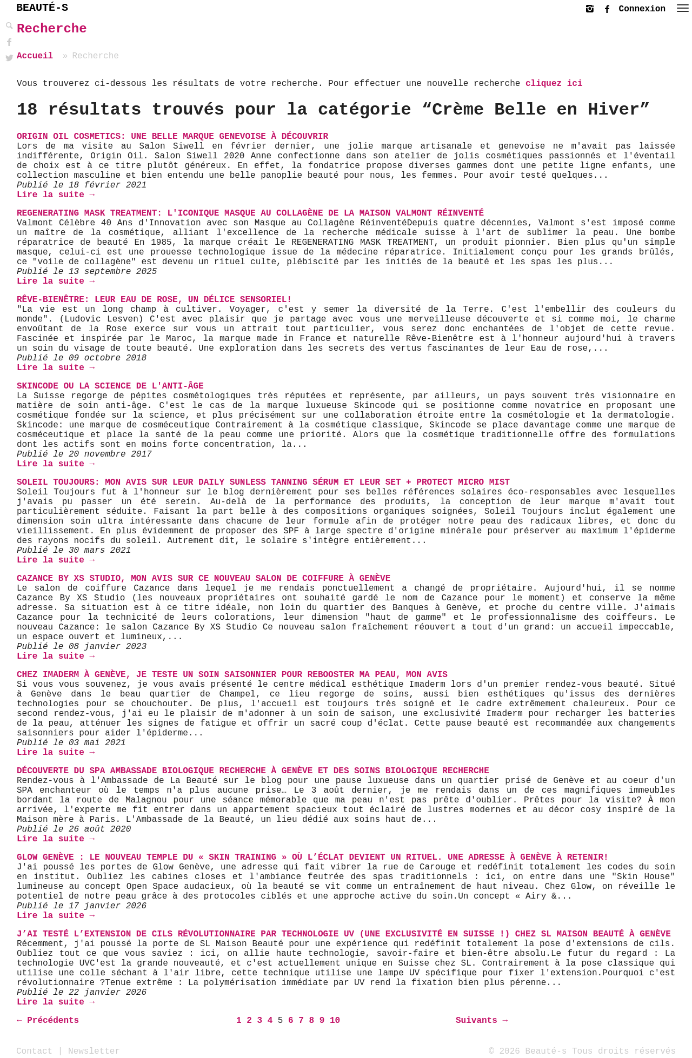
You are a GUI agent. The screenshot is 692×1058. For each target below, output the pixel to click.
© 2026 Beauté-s (528, 1051)
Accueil (35, 56)
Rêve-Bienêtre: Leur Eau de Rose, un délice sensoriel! (154, 300)
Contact (34, 1051)
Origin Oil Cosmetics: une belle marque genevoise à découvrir (172, 137)
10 (335, 1021)
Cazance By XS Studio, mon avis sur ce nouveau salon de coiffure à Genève (203, 579)
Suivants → (482, 1021)
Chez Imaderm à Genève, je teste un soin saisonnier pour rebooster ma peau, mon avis (232, 675)
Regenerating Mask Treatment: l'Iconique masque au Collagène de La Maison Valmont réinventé (250, 213)
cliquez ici (554, 84)
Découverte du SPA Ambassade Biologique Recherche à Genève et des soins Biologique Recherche (253, 771)
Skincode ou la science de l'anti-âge (110, 386)
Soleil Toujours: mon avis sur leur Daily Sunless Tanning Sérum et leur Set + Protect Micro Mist (263, 482)
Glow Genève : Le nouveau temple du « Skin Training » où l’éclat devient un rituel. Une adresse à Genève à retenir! (313, 857)
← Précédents (48, 1021)
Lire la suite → (56, 195)
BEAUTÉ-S (42, 8)
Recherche (52, 29)
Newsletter (94, 1051)
